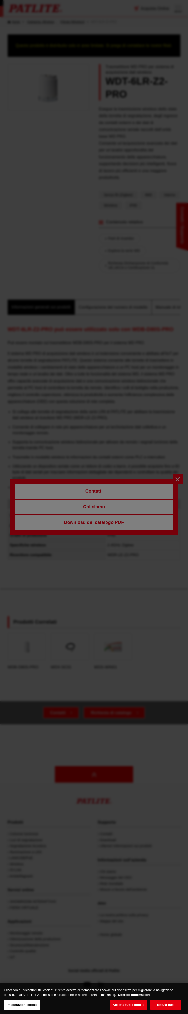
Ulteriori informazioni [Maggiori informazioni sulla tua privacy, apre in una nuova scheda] (134, 999)
